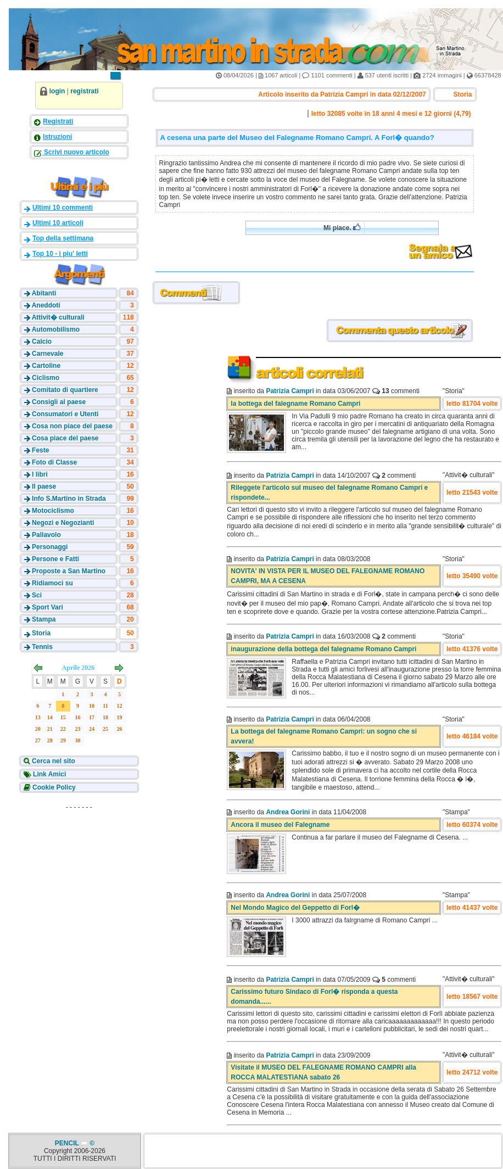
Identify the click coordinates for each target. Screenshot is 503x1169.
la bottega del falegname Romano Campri (295, 403)
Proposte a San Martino (68, 571)
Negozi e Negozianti (63, 523)
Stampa (43, 619)
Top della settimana (62, 238)
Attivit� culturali (58, 317)
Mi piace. (341, 227)
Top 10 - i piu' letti (60, 254)
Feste (40, 450)
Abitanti (44, 293)
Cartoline (46, 366)
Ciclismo (45, 378)
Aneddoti (46, 305)
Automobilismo (56, 329)
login (57, 91)
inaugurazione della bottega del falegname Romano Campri (323, 649)
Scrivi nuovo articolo (75, 152)
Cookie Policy (53, 787)
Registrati (58, 121)
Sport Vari (47, 607)
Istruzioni (57, 137)
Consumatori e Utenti (65, 414)
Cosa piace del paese (65, 438)
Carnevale (47, 353)
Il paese (44, 486)
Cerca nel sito (52, 761)
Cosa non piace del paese (72, 426)
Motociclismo (53, 510)
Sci (37, 595)
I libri (40, 474)
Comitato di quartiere (65, 390)
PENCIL (68, 1143)
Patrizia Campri (290, 391)
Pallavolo (46, 535)
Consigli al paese (59, 402)
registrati (84, 91)
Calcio (42, 341)
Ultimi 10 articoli (57, 223)
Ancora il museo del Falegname (280, 825)
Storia (41, 633)
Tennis (42, 647)
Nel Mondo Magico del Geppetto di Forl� (295, 907)
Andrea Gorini (288, 812)
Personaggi (50, 547)
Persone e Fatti (55, 559)
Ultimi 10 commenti (62, 207)
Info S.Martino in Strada (69, 498)
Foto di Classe (54, 462)
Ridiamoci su (52, 583)
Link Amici (48, 774)
